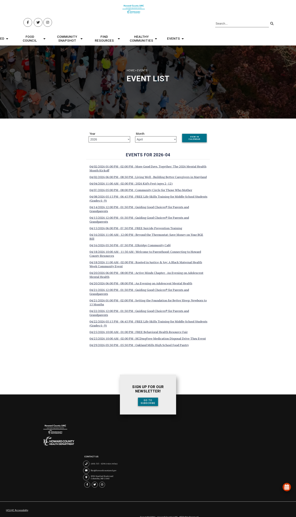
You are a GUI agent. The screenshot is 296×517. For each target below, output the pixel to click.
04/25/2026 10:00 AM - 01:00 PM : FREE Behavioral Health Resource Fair (138, 335)
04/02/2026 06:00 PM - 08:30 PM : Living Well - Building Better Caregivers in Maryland (148, 180)
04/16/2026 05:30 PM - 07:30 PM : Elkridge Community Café (130, 248)
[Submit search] (271, 11)
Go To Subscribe (148, 405)
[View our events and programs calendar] (286, 486)
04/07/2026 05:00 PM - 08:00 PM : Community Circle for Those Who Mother (140, 193)
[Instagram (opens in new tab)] (48, 9)
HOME (127, 70)
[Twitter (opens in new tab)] (38, 9)
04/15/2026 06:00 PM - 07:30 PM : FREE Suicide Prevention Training (135, 231)
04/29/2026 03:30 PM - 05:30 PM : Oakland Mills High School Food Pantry (139, 348)
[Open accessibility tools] (284, 496)
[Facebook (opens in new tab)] (28, 9)
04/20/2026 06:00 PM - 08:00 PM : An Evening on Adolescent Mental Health (140, 286)
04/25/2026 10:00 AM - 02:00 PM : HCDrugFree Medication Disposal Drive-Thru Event (147, 341)
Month (140, 136)
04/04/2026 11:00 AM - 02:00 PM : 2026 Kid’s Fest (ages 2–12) (131, 186)
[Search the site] (241, 11)
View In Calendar (194, 140)
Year (92, 136)
